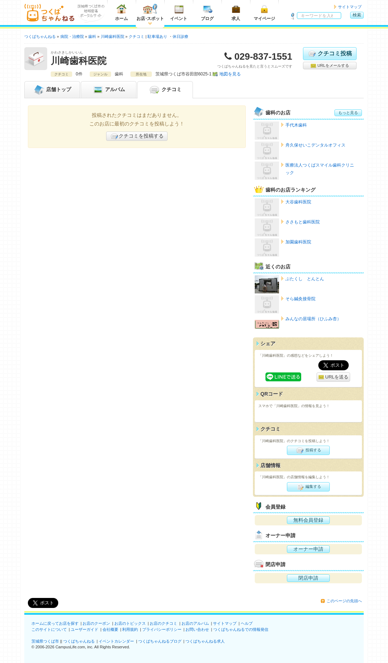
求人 (236, 12)
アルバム (108, 89)
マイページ (264, 12)
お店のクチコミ (163, 623)
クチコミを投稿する (137, 136)
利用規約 (130, 629)
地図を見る (230, 73)
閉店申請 (308, 578)
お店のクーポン (96, 623)
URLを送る (333, 377)
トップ (52, 89)
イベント (178, 12)
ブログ (207, 12)
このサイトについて (49, 629)
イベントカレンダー (116, 641)
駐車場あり (157, 36)
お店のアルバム (195, 623)
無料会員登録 (308, 520)
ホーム (121, 12)
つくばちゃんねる (79, 641)
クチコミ (165, 89)
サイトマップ (350, 7)
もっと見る (348, 112)
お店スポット (150, 12)
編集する (308, 487)
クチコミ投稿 (330, 53)
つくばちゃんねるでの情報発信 (240, 629)
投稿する (308, 450)
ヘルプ (247, 623)
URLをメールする (329, 66)
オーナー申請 (308, 549)
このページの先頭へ (344, 601)
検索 (357, 15)
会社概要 (110, 629)
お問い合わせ (197, 629)
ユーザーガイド (84, 629)
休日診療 (180, 36)
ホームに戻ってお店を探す (55, 623)
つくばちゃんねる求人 (205, 641)
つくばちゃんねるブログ (159, 641)
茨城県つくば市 (45, 641)
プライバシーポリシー (161, 629)
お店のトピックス (130, 623)
